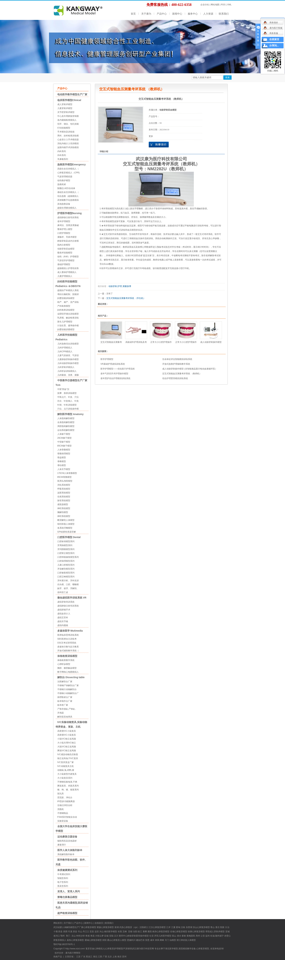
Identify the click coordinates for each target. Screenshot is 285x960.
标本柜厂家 (62, 705)
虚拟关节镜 (62, 621)
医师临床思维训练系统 (68, 635)
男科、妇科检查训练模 (68, 135)
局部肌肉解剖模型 (65, 426)
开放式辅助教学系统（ (68, 650)
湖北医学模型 (171, 948)
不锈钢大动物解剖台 (67, 689)
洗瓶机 (60, 809)
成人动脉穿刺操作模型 (211, 342)
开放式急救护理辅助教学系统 (176, 364)
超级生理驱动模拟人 (67, 208)
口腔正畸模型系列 (65, 576)
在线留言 (99, 923)
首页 (133, 13)
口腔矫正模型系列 (65, 553)
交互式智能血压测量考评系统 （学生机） (125, 298)
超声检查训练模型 (67, 913)
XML (229, 4)
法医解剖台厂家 (64, 681)
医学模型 (112, 931)
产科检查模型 (63, 306)
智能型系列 (62, 878)
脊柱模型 (61, 465)
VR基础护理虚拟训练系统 (112, 364)
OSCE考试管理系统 (66, 643)
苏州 (124, 956)
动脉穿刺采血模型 (65, 249)
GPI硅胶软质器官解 (66, 532)
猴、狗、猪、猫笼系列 (68, 789)
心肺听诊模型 (63, 664)
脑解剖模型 (62, 512)
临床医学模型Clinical (69, 100)
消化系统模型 (63, 485)
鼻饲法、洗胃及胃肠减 (68, 225)
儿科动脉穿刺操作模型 (68, 363)
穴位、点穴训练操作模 (68, 409)
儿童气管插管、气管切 (68, 355)
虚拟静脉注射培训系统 (68, 217)
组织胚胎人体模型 (65, 524)
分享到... (274, 45)
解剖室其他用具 (64, 717)
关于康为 (146, 13)
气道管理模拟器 (64, 176)
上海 (114, 956)
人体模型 (191, 940)
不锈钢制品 (62, 813)
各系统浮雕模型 (64, 528)
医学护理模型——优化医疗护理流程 (117, 369)
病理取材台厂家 (64, 697)
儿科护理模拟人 (64, 347)
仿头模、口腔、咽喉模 (68, 584)
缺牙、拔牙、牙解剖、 (68, 588)
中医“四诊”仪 (63, 389)
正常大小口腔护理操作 (161, 342)
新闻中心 (177, 13)
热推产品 (57, 956)
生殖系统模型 (63, 496)
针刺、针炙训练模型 (67, 405)
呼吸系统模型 (63, 489)
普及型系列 (62, 886)
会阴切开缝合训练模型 (68, 314)
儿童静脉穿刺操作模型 (68, 359)
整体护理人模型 (64, 229)
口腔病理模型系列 (65, 561)
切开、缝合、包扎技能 (68, 124)
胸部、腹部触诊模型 (67, 668)
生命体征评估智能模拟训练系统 (177, 359)
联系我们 (224, 13)
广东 (83, 956)
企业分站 (204, 4)
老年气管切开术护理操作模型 (114, 373)
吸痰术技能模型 (64, 252)
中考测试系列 (63, 874)
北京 (110, 956)
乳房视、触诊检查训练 (68, 318)
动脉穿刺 (112, 286)
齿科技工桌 (62, 592)
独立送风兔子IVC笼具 (67, 758)
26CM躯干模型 (64, 438)
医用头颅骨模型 (64, 481)
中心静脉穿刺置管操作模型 (136, 936)
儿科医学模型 (165, 936)
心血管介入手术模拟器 (68, 139)
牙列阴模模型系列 (65, 549)
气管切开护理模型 (65, 260)
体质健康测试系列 (67, 870)
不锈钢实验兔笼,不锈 (67, 782)
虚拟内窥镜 (62, 625)
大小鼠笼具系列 (64, 778)
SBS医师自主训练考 (67, 639)
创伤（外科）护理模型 (68, 256)
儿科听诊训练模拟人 (67, 371)
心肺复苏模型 (107, 927)
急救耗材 (61, 184)
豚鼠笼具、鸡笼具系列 (68, 786)
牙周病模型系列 (64, 545)
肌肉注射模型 (63, 245)
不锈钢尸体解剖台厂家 (68, 685)
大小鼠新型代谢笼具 (67, 774)
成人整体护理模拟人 (67, 272)
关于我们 (68, 923)
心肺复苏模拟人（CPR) (68, 172)
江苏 (78, 956)
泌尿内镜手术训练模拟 (68, 147)
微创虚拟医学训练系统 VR (71, 597)
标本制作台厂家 (64, 701)
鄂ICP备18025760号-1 (64, 944)
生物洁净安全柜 (64, 805)
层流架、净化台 (64, 797)
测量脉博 (127, 286)
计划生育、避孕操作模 (68, 325)
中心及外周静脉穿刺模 (68, 116)
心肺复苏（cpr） (131, 927)
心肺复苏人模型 (118, 940)
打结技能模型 (63, 128)
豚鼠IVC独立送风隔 (66, 750)
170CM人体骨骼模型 (67, 473)
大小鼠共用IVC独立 (66, 742)
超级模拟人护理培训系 (68, 268)
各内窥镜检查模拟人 (67, 120)
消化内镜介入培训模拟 (68, 143)
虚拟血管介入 (63, 613)
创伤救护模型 (63, 180)
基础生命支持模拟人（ (68, 192)
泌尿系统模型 (63, 492)
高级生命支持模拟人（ (68, 168)
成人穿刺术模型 (64, 104)
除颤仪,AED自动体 (66, 188)
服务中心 (193, 13)
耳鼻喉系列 (62, 159)
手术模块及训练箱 (65, 132)
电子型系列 (62, 882)
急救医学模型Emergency (71, 164)
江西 (100, 956)
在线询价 (159, 144)
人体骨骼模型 (63, 449)
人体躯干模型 (63, 434)
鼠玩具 (60, 793)
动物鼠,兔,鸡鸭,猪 (65, 770)
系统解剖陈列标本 (65, 854)
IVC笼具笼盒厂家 (65, 762)
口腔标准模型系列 (65, 541)
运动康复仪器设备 (67, 836)
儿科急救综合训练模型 (68, 343)
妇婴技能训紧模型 (65, 329)
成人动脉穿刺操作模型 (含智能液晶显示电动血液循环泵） (189, 369)
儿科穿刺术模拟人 (65, 367)
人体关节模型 (63, 469)
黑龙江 (89, 956)
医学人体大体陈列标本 (69, 850)
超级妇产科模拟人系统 (68, 290)
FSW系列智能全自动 (67, 817)
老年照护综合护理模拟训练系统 (115, 378)
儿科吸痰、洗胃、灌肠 (68, 375)
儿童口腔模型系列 (65, 565)
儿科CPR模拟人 (64, 351)
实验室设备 (62, 821)
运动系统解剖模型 (65, 430)
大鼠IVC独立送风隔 (66, 746)
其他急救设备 (63, 204)
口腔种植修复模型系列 (68, 557)
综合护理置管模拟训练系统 (175, 378)
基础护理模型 (63, 264)
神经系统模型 (63, 508)
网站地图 (215, 4)
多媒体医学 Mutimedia (70, 630)
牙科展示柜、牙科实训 (68, 580)
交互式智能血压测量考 (111, 342)
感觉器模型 (62, 504)
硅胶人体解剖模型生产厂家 (70, 927)
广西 (105, 956)
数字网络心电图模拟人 (68, 672)
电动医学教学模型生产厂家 (72, 94)
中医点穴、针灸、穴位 (68, 397)
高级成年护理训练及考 (136, 342)
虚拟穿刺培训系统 (65, 602)
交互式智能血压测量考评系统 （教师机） (181, 373)
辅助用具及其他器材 (67, 841)
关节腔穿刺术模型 (65, 112)
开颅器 (60, 713)
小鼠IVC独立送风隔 (66, 739)
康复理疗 (61, 845)
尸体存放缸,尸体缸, (66, 709)
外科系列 (61, 155)
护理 (120, 286)
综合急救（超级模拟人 (68, 196)
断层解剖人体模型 (65, 520)
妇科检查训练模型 (65, 310)
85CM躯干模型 (64, 446)
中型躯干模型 (63, 442)
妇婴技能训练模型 (65, 298)
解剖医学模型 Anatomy (70, 414)
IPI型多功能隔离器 (66, 801)
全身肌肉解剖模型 (65, 422)
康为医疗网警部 (72, 953)
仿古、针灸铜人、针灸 (68, 401)
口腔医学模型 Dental (69, 537)
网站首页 (57, 923)
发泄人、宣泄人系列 (68, 891)
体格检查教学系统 (65, 660)
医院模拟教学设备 (187, 948)
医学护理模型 (106, 359)
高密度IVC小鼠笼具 (66, 731)
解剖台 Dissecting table (71, 677)
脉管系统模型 (63, 500)
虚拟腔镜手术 (63, 609)
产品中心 (162, 13)
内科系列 (61, 151)
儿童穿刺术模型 (64, 108)
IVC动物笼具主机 (65, 766)
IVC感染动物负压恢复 (67, 754)
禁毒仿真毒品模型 (67, 897)
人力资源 (208, 13)
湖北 (95, 956)
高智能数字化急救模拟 (68, 200)
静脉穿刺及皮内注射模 (68, 241)
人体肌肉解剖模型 (65, 418)
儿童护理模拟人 (64, 276)
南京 (119, 956)
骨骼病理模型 (63, 453)
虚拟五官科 (62, 617)
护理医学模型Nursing (69, 213)
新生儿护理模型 (64, 321)
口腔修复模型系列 (65, 572)
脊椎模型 (61, 461)
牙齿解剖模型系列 (65, 569)
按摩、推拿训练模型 (67, 393)
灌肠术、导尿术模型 (67, 237)
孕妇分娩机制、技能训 (68, 294)
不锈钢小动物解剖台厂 (68, 693)
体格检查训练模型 (67, 656)
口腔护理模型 (63, 233)
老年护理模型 (63, 221)
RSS (223, 4)
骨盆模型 (61, 457)
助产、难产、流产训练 (68, 302)
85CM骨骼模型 (64, 477)
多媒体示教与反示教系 (68, 646)
